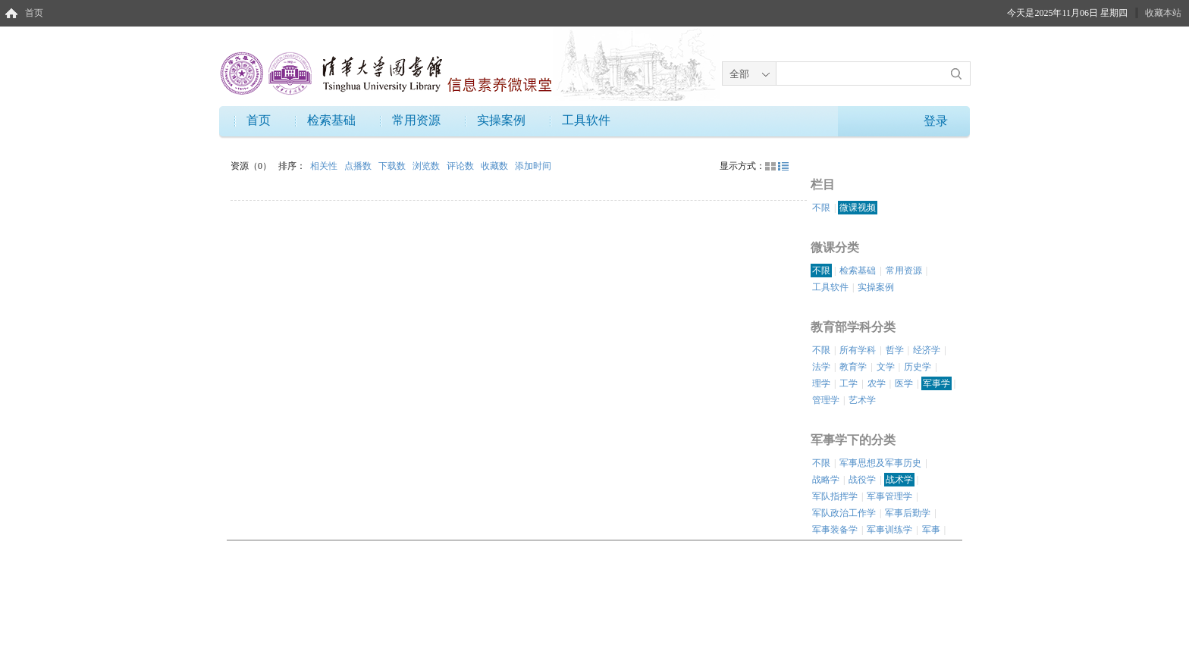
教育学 (853, 366)
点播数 (359, 166)
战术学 (899, 479)
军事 (931, 529)
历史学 (917, 366)
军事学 (936, 383)
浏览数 (427, 166)
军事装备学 (835, 529)
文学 (886, 366)
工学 (848, 383)
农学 (876, 383)
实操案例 (501, 120)
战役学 (862, 479)
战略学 (825, 479)
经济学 (926, 350)
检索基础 (331, 120)
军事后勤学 (907, 513)
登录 (936, 120)
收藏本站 (1163, 13)
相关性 (325, 166)
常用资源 (416, 120)
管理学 (825, 400)
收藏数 (495, 166)
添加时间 (533, 166)
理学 (821, 383)
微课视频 (857, 207)
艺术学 (862, 400)
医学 (904, 383)
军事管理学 (889, 496)
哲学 (895, 350)
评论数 (461, 166)
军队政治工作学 (844, 513)
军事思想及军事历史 (880, 463)
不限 (821, 207)
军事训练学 (889, 529)
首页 (34, 13)
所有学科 (857, 350)
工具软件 (586, 120)
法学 (821, 366)
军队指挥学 (835, 496)
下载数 (393, 166)
